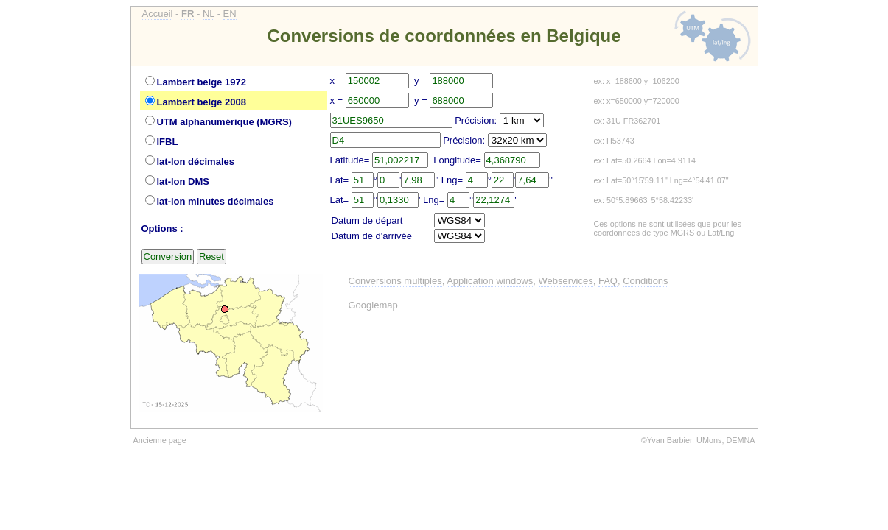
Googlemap (373, 305)
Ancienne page (159, 440)
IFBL (167, 141)
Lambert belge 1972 (201, 82)
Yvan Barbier (669, 440)
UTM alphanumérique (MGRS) (224, 121)
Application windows (490, 280)
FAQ (608, 280)
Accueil (157, 13)
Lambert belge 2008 (201, 101)
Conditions (645, 280)
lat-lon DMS (183, 181)
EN (230, 13)
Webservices (566, 280)
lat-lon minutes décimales (215, 201)
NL (208, 13)
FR (187, 13)
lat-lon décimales (195, 161)
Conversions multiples (395, 280)
